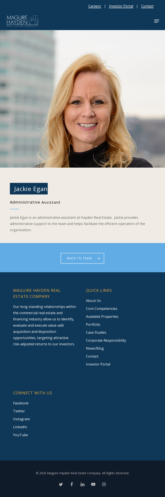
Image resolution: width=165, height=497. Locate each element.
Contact (147, 6)
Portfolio (93, 324)
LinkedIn (20, 427)
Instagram (21, 419)
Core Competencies (101, 308)
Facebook (21, 403)
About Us (93, 300)
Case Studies (96, 332)
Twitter (19, 411)
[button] (156, 21)
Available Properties (102, 316)
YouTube (20, 435)
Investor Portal (121, 6)
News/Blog (95, 348)
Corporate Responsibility (106, 340)
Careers (94, 6)
